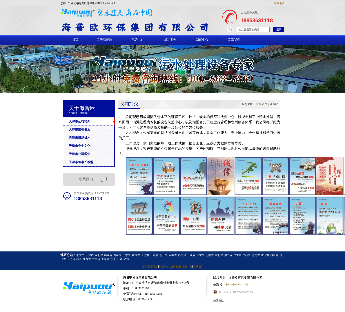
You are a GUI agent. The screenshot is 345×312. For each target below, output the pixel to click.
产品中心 (137, 39)
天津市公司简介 (79, 121)
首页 (75, 39)
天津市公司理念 (79, 154)
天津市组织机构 (79, 137)
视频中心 (187, 266)
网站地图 (279, 3)
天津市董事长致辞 (81, 162)
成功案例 (170, 39)
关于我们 (153, 266)
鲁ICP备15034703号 (236, 284)
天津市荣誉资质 (79, 129)
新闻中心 (202, 39)
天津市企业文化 (79, 146)
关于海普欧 (104, 39)
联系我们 (234, 39)
